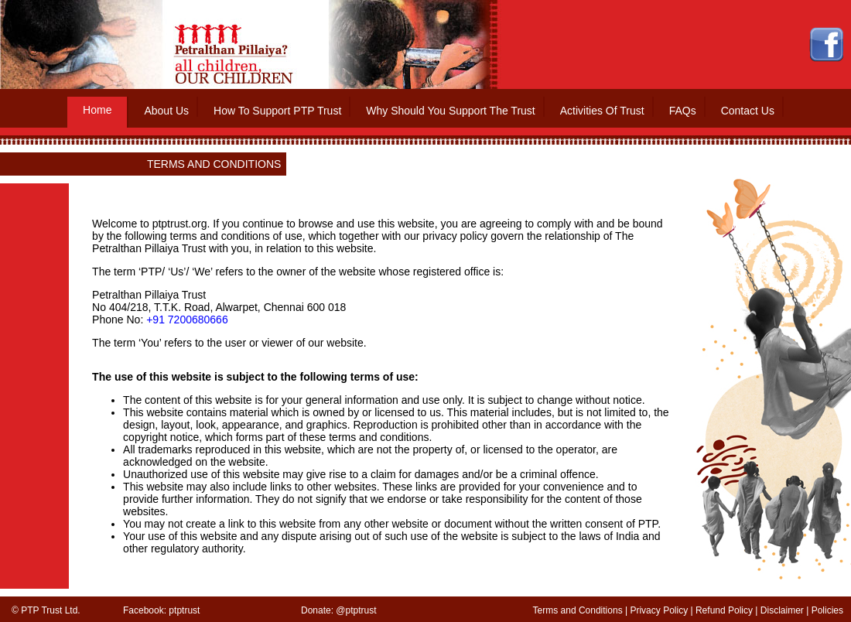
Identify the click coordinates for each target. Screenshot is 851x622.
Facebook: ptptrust (161, 610)
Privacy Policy (659, 610)
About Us (166, 110)
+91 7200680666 (187, 319)
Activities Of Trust (602, 110)
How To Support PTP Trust (277, 110)
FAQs (682, 110)
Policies (827, 610)
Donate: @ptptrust (339, 610)
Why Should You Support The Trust (450, 110)
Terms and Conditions (578, 610)
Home (97, 110)
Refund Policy (724, 610)
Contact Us (747, 110)
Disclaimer (782, 610)
